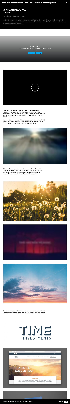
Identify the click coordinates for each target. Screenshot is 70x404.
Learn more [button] (60, 401)
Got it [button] (66, 401)
